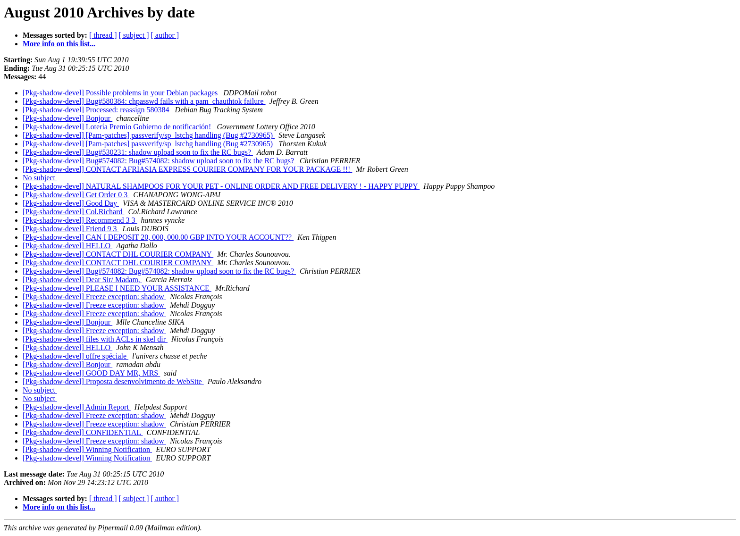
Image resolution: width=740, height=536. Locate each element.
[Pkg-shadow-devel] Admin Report (77, 407)
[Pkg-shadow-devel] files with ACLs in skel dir (95, 339)
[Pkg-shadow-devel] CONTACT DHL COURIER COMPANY (118, 254)
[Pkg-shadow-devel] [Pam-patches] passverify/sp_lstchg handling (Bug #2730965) (149, 135)
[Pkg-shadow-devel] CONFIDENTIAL (83, 432)
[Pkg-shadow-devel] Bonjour (67, 118)
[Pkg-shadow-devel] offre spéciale (75, 356)
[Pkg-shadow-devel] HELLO (67, 246)
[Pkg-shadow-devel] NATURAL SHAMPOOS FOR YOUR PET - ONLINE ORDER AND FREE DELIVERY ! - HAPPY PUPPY (221, 186)
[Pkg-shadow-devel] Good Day (71, 203)
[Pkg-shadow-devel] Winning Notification (87, 449)
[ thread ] (103, 35)
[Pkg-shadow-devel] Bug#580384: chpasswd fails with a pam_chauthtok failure (144, 101)
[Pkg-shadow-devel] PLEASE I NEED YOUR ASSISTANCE (117, 288)
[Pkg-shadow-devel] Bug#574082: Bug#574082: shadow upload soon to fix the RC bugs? (159, 161)
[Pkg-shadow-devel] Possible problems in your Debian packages (121, 93)
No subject (40, 178)
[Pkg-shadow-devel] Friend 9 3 (71, 229)
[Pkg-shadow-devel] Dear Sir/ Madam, (82, 280)
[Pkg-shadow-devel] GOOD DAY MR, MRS (91, 373)
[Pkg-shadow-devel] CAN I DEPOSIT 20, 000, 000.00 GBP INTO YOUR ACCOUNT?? (158, 237)
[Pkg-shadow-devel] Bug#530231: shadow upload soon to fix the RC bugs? (138, 152)
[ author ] (165, 35)
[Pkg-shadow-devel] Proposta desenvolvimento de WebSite (113, 381)
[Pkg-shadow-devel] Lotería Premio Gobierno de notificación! (118, 127)
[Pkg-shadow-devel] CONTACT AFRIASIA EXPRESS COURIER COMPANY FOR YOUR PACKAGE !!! (187, 169)
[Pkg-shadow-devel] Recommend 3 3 (80, 220)
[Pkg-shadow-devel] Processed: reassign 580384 (97, 110)
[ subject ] (134, 35)
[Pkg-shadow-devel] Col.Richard (74, 212)
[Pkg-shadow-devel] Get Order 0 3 (76, 195)
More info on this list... (59, 44)
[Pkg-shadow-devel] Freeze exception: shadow (94, 297)
